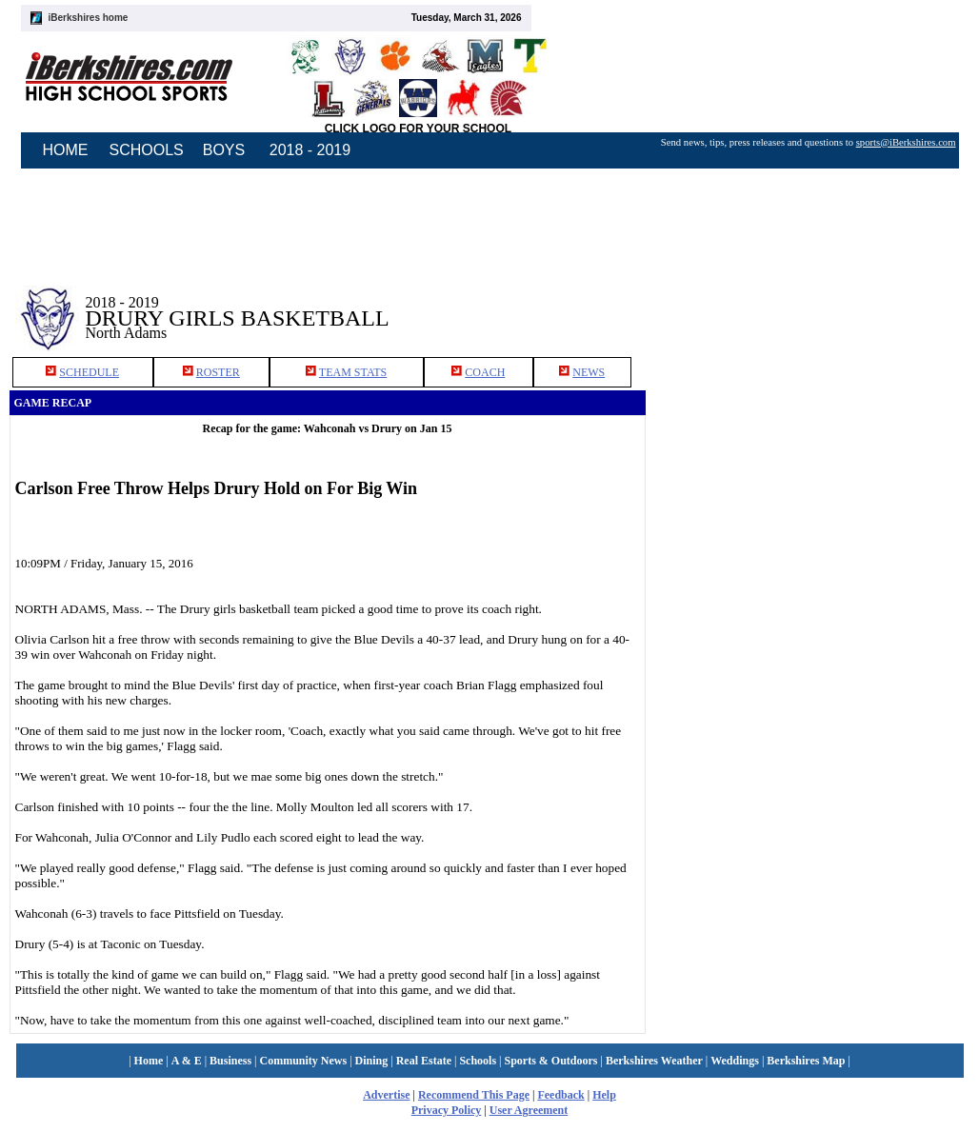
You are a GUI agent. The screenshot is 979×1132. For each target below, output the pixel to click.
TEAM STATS (353, 372)
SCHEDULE (89, 372)
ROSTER (218, 372)
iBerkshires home (89, 17)
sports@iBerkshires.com (906, 142)
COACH (485, 372)
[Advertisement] (807, 303)
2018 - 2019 (310, 150)
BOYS (224, 150)
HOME (66, 150)
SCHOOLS (147, 150)
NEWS (588, 372)
